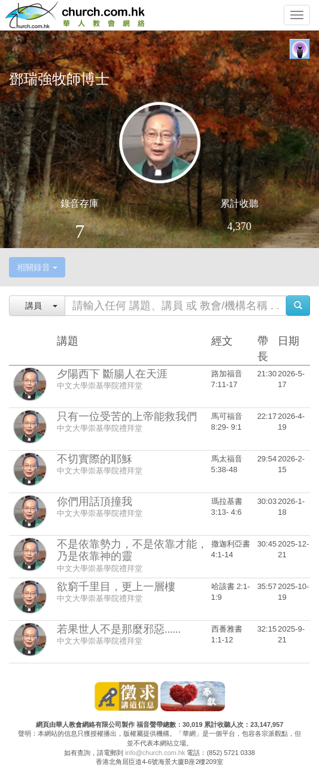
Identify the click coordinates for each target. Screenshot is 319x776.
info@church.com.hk (155, 752)
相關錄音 (37, 267)
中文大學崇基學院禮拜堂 (99, 385)
